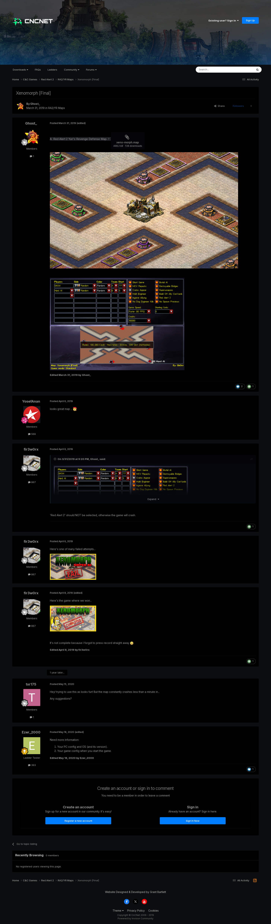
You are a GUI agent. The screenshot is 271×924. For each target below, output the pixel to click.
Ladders (52, 69)
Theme (118, 910)
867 (32, 482)
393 (32, 765)
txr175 (31, 684)
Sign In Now (192, 820)
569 (32, 433)
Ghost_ (35, 103)
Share (219, 105)
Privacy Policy (136, 910)
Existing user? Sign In (224, 20)
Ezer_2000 (31, 732)
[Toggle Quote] (55, 458)
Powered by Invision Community (135, 918)
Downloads (20, 69)
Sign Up (250, 20)
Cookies (153, 910)
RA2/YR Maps (56, 107)
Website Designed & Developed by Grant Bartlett (135, 892)
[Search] (215, 70)
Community (71, 69)
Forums (91, 69)
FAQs (38, 69)
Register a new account (78, 820)
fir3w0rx (31, 449)
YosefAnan (31, 401)
